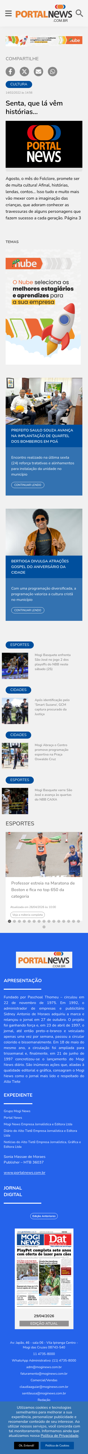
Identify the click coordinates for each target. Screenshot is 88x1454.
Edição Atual (43, 1323)
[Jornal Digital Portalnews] (44, 1269)
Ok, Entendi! (26, 1445)
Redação (44, 1400)
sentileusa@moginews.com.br (44, 1393)
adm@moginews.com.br (44, 1367)
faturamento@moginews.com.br (44, 1373)
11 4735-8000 (44, 1354)
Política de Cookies (57, 1445)
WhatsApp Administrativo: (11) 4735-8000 (44, 1360)
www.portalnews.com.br (24, 1172)
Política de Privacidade (59, 1435)
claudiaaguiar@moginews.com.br (44, 1387)
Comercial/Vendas (44, 1380)
